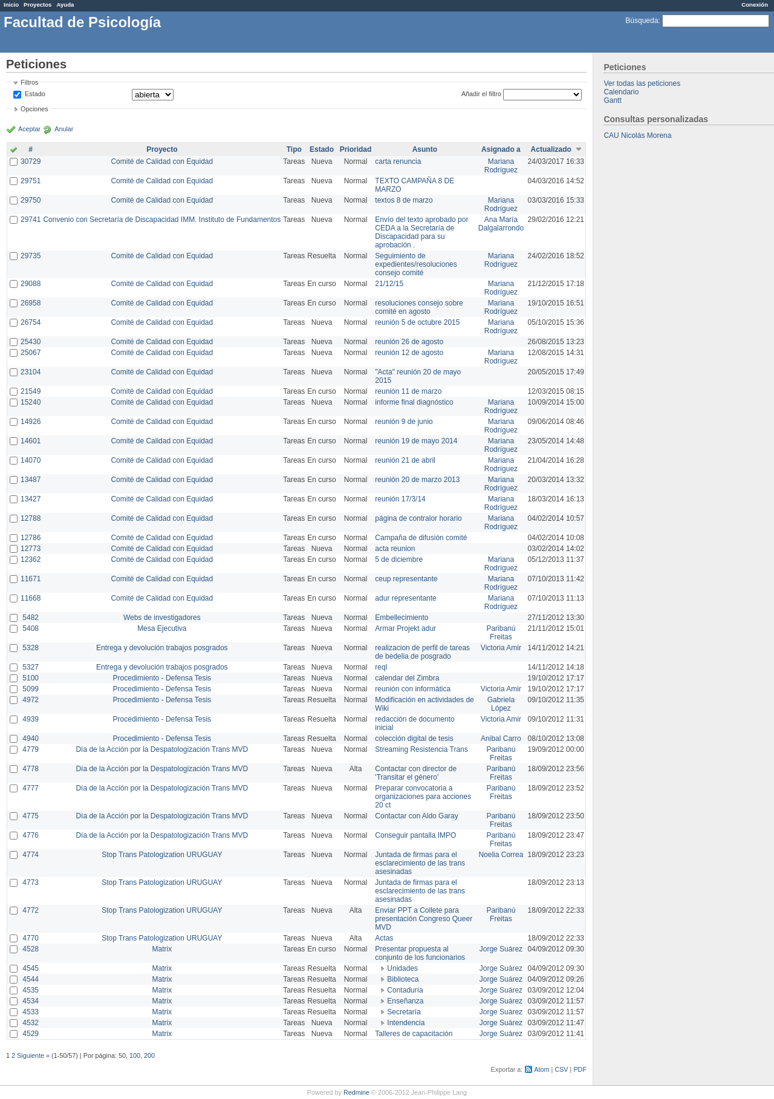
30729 (31, 161)
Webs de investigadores (162, 617)
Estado (35, 93)
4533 (30, 1012)
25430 (31, 342)
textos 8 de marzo (403, 200)
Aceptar (29, 128)
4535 (30, 990)
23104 (31, 372)
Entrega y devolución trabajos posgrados (161, 648)
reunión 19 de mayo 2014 (416, 441)
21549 (31, 391)
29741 (31, 219)
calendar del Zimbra (407, 678)
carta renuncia (398, 161)
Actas (384, 938)
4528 (30, 949)
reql (381, 667)
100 (134, 1055)
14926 (31, 421)
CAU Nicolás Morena (637, 135)
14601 (31, 441)
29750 (31, 200)
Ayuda (65, 4)
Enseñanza (405, 1001)
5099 (30, 689)
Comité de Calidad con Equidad (162, 161)
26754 (31, 322)
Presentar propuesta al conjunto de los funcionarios (420, 953)
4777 (30, 788)
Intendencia (405, 1023)
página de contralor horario (418, 518)
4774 (30, 854)
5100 (30, 678)
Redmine (356, 1092)
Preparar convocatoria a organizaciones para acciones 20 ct (423, 796)
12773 (31, 548)
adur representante (405, 598)
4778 (30, 769)
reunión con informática (412, 689)
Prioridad (356, 149)
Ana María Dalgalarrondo (501, 223)
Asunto (424, 149)
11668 (31, 598)
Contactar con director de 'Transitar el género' (416, 773)
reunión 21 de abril (405, 460)
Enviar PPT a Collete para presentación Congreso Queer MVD (423, 918)
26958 (31, 303)
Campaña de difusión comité (421, 537)
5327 (30, 667)
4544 (30, 979)
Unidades (402, 968)
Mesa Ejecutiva (161, 628)
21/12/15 (389, 283)
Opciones (34, 109)
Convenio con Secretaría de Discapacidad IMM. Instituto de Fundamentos (162, 219)
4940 (30, 738)
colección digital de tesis (414, 738)
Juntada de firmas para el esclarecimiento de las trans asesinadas (420, 863)
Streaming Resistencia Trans (421, 749)
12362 (31, 559)
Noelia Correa (500, 854)
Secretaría (403, 1012)
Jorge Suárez (501, 949)
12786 (31, 537)
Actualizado (551, 149)
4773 (30, 882)
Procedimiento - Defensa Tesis (162, 678)
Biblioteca (402, 979)
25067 (31, 352)
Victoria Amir (501, 648)
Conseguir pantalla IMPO (415, 835)
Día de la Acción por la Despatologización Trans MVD (162, 749)
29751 (31, 181)
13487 (31, 479)
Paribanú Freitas (500, 632)
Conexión (754, 4)
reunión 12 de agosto (409, 352)
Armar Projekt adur (405, 628)
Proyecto (161, 149)
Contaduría (405, 990)
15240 (31, 402)
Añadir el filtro (481, 93)
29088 (31, 283)
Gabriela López (501, 704)
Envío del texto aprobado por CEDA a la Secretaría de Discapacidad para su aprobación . (421, 232)
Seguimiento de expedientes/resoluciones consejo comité (416, 264)
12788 (31, 518)
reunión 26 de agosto (409, 342)
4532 (30, 1023)
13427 (31, 499)
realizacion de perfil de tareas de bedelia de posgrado (422, 652)
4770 (30, 938)
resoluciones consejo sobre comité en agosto (419, 307)
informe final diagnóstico (414, 402)
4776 (30, 835)
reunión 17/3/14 (400, 499)
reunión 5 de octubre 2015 (417, 322)
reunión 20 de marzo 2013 (417, 479)
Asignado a (501, 149)
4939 (30, 719)
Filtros (29, 82)
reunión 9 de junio (403, 421)
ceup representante (406, 579)
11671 (31, 579)
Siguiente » (33, 1055)
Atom (541, 1069)
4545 (30, 968)
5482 (30, 617)
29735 (31, 256)
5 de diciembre (399, 559)
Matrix (162, 949)
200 (149, 1055)
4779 (30, 749)
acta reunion (395, 548)
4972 (30, 700)
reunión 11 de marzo (408, 391)
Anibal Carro (501, 738)
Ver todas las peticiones (641, 83)
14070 (31, 460)
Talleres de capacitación (413, 1033)
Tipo (294, 149)
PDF (580, 1069)
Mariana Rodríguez (501, 165)
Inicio (11, 4)
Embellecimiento (401, 617)
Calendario (621, 92)
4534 (30, 1001)
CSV (561, 1069)
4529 (30, 1033)
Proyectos (37, 4)
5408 (30, 628)
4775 (30, 816)
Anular (63, 128)
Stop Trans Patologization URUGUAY (162, 854)
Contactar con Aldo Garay (416, 816)
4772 (30, 910)
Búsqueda (641, 20)
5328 (30, 648)
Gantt (612, 100)
